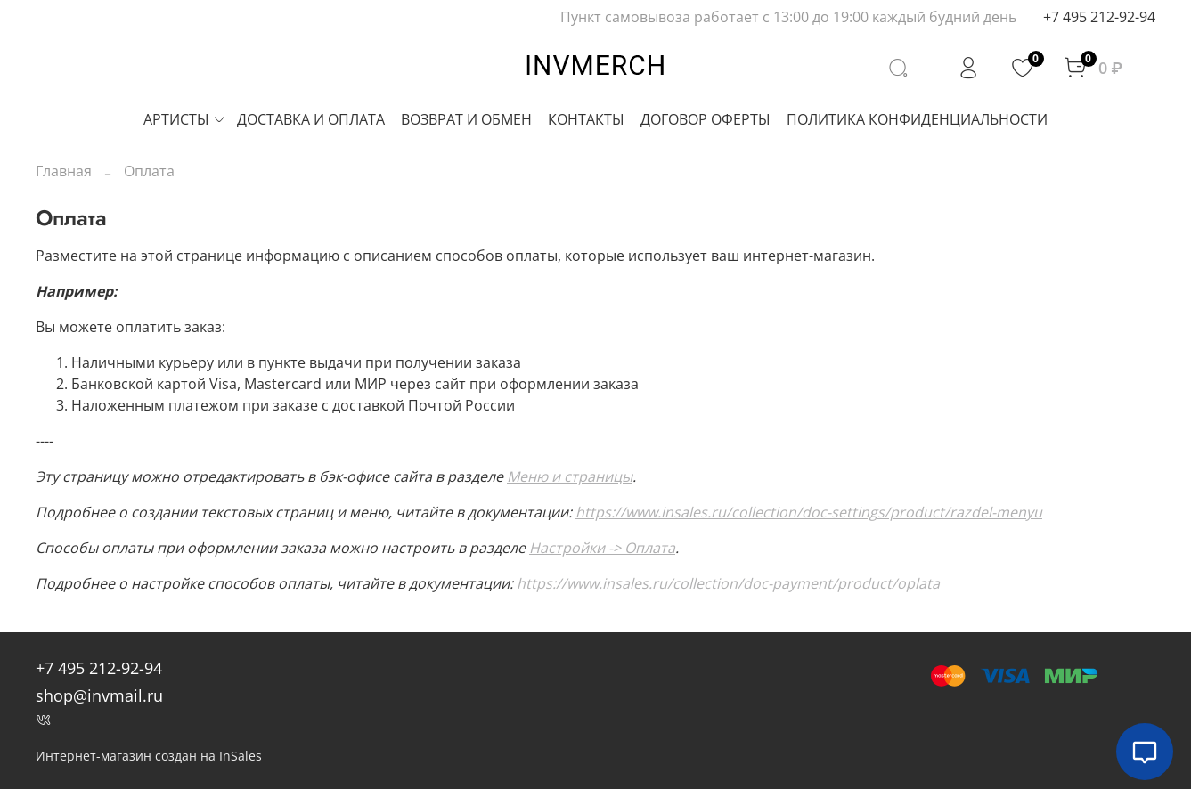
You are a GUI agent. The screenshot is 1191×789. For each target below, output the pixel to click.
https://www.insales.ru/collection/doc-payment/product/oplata (728, 583)
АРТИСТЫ (184, 119)
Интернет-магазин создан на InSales (149, 755)
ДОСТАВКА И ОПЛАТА (311, 119)
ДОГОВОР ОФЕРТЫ (705, 119)
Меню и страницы (569, 476)
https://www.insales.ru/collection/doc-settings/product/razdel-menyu (808, 512)
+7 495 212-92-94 (1099, 17)
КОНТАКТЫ (586, 119)
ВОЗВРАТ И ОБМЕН (466, 119)
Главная (64, 171)
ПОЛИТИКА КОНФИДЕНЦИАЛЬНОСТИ (917, 119)
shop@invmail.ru (99, 695)
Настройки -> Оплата (602, 547)
